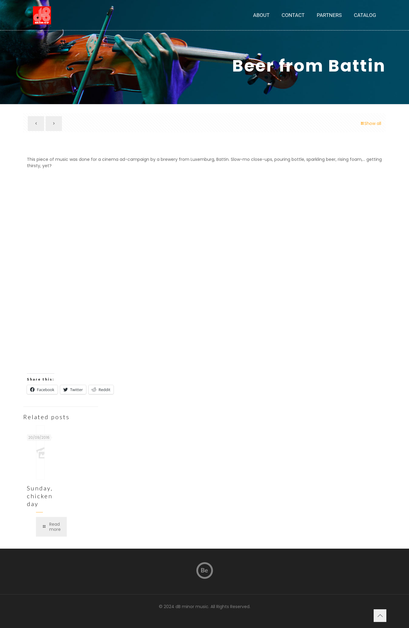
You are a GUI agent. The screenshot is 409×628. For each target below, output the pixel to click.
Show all (370, 123)
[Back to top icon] (380, 615)
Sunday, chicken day (40, 495)
